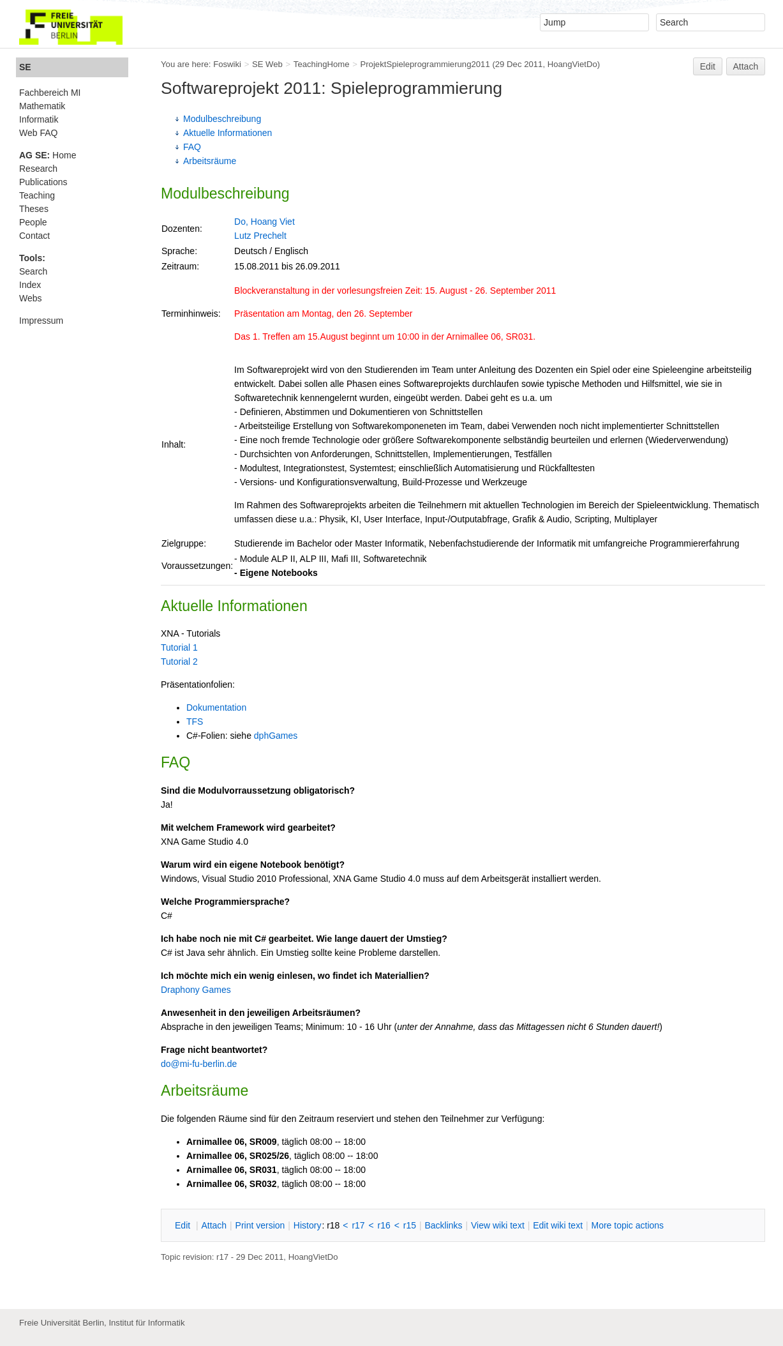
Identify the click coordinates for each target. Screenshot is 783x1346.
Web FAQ (38, 133)
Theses (33, 209)
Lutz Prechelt (260, 236)
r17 (358, 1225)
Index (30, 285)
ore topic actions (627, 1225)
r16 (384, 1225)
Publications (43, 182)
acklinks (443, 1225)
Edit (707, 66)
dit (184, 1225)
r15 (409, 1225)
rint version (260, 1225)
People (33, 222)
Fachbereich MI (49, 92)
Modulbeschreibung (222, 119)
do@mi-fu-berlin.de (199, 1064)
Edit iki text (558, 1225)
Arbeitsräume (209, 161)
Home (47, 155)
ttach (214, 1225)
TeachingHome (322, 64)
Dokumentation (216, 707)
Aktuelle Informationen (227, 133)
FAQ (192, 147)
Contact (34, 236)
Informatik (38, 119)
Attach (746, 66)
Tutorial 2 (179, 661)
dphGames (275, 735)
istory (308, 1225)
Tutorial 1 (179, 647)
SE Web (267, 64)
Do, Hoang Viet (264, 221)
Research (38, 168)
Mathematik (42, 106)
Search (33, 271)
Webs (30, 298)
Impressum (41, 320)
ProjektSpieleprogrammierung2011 (424, 64)
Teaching (37, 195)
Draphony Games (196, 990)
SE (25, 67)
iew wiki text (498, 1225)
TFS (194, 721)
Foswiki (227, 64)
